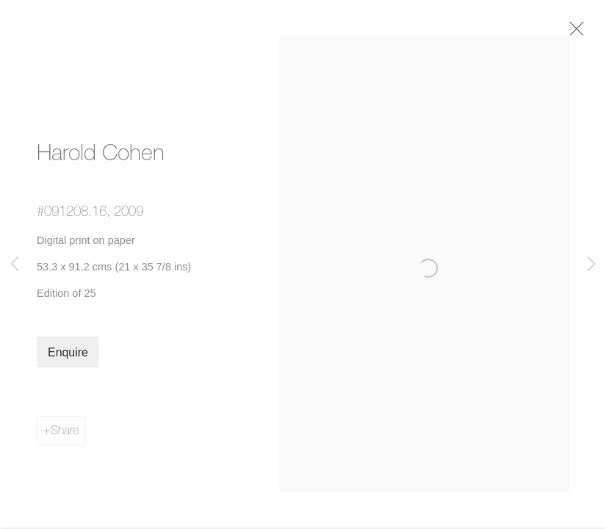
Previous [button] (14, 264)
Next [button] (591, 264)
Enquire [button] (68, 356)
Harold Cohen (101, 156)
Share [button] (65, 433)
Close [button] (574, 33)
